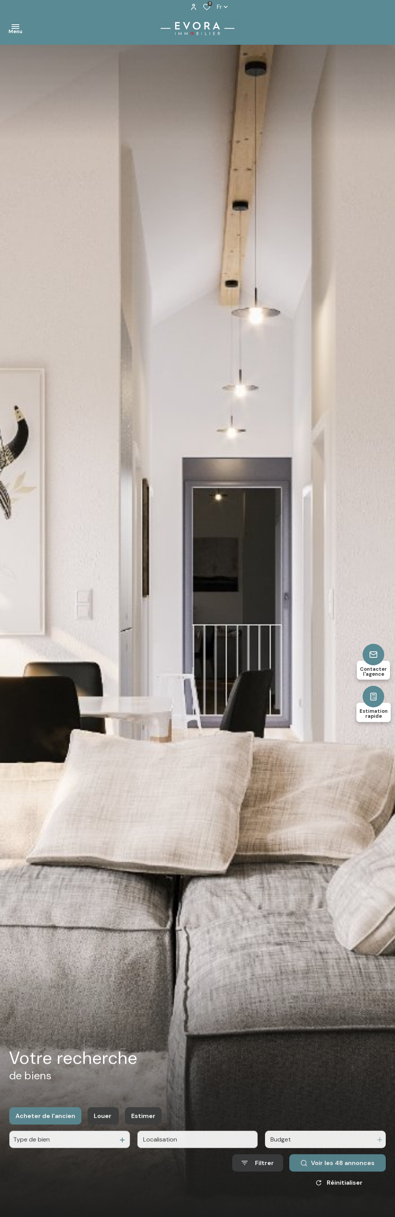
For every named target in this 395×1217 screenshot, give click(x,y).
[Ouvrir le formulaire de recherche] (257, 1173)
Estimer (143, 1126)
